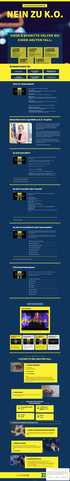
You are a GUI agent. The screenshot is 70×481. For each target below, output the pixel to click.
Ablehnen (57, 477)
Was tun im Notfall (33, 291)
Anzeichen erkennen (33, 289)
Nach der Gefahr (33, 293)
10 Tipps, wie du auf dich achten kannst (21, 178)
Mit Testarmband (30, 371)
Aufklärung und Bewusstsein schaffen (36, 241)
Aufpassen (32, 287)
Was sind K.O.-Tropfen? (19, 219)
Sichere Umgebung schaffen (35, 247)
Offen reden (32, 282)
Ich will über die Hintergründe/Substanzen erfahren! (24, 258)
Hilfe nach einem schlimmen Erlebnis (21, 181)
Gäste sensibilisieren (33, 251)
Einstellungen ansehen (65, 477)
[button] (68, 469)
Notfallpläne (32, 285)
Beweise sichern (17, 449)
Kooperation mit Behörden (34, 254)
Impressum (59, 479)
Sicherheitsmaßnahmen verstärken (36, 245)
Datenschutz (56, 479)
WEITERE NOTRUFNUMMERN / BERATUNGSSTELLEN (25, 421)
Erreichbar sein (32, 280)
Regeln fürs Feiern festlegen (35, 278)
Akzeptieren (50, 477)
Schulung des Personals (34, 243)
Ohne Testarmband (30, 373)
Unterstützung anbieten (34, 249)
